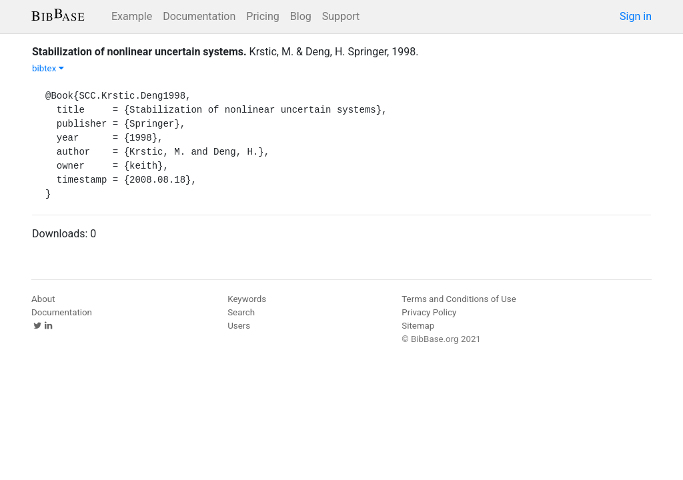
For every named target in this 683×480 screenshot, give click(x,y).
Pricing (262, 16)
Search (241, 312)
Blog (300, 16)
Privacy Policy (429, 312)
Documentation (199, 16)
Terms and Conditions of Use (459, 299)
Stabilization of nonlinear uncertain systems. (139, 51)
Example (131, 16)
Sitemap (418, 326)
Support (341, 16)
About (43, 299)
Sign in (636, 16)
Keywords (246, 299)
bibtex (48, 68)
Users (238, 326)
